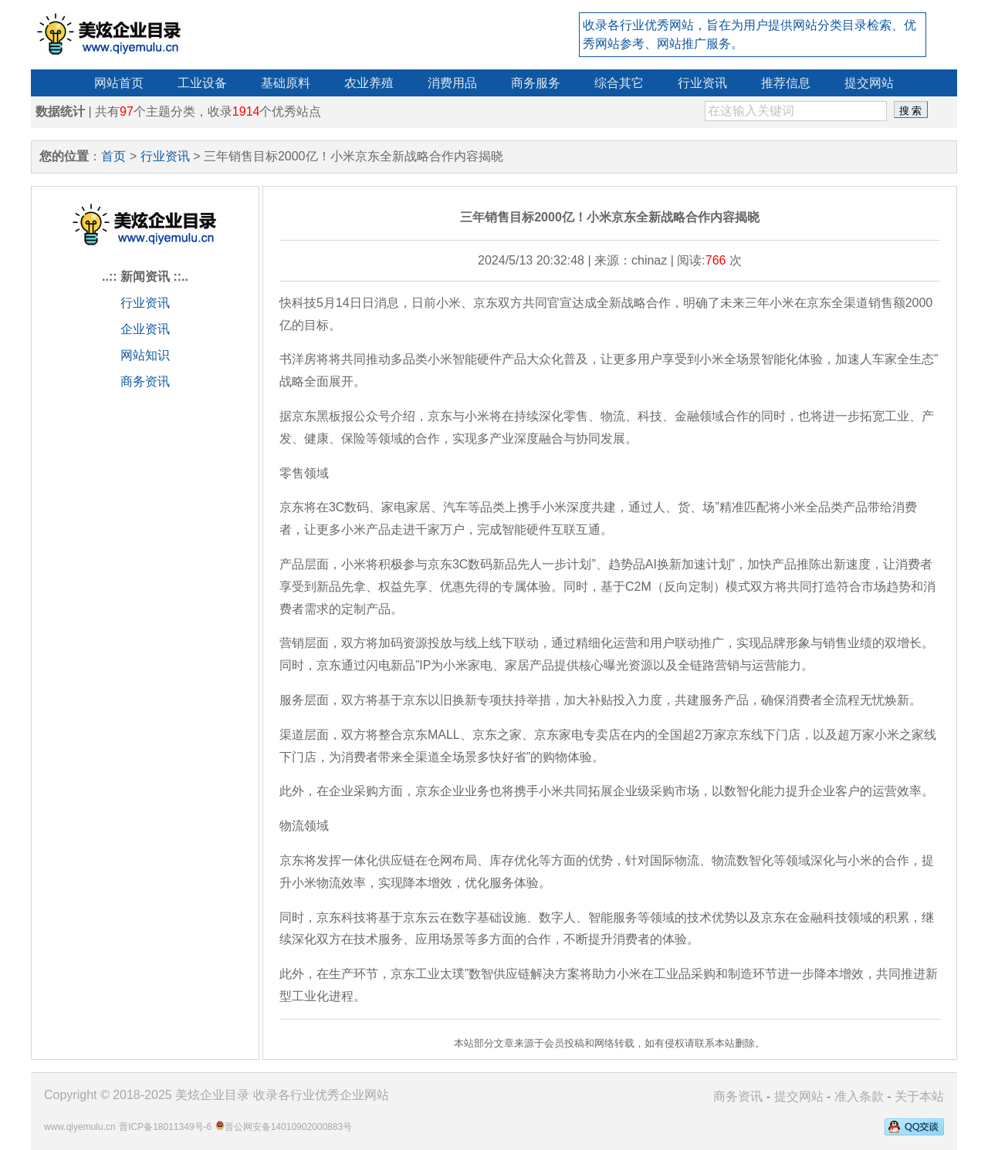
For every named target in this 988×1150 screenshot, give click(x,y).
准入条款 (859, 1096)
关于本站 (919, 1096)
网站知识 (145, 355)
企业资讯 (145, 329)
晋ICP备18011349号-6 (165, 1126)
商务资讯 (145, 381)
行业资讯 (165, 156)
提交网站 (799, 1096)
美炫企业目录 (212, 1094)
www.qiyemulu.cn (80, 1126)
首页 (113, 156)
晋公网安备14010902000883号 (288, 1126)
